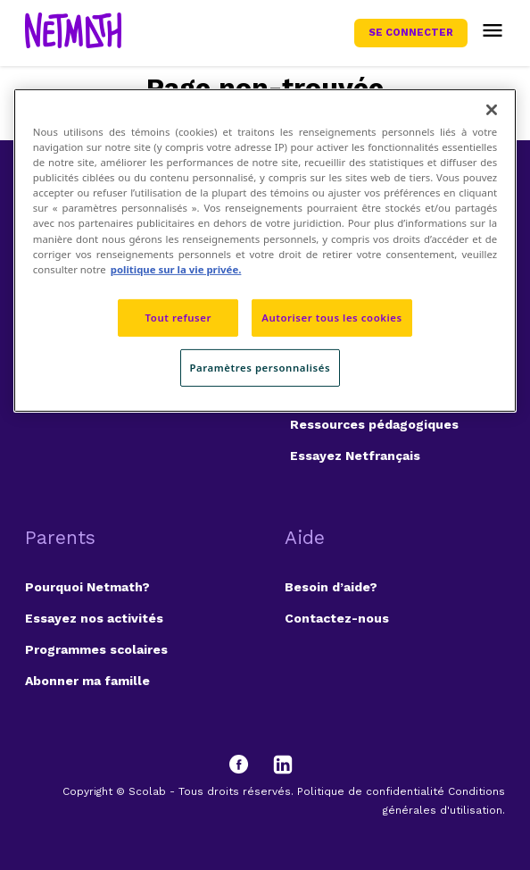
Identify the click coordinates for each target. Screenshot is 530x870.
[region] (265, 250)
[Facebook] (247, 764)
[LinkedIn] (283, 764)
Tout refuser (178, 317)
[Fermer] (491, 110)
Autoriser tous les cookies (331, 317)
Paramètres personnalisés (260, 367)
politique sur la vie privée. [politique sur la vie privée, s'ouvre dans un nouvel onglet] (176, 269)
